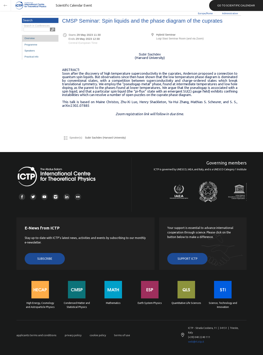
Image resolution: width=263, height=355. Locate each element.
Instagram (55, 197)
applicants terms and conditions (36, 335)
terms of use (122, 335)
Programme (30, 44)
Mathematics (113, 303)
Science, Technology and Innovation (223, 305)
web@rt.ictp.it (196, 341)
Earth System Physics (150, 303)
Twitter (33, 197)
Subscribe (44, 258)
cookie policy (98, 335)
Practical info (31, 56)
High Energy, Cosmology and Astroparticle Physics (40, 305)
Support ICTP (187, 258)
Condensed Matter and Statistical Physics (77, 305)
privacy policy (73, 335)
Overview (29, 38)
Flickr (78, 197)
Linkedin (67, 197)
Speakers (29, 50)
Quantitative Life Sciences (186, 303)
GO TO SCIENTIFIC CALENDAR (236, 5)
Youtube (44, 197)
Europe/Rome (205, 13)
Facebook (22, 197)
